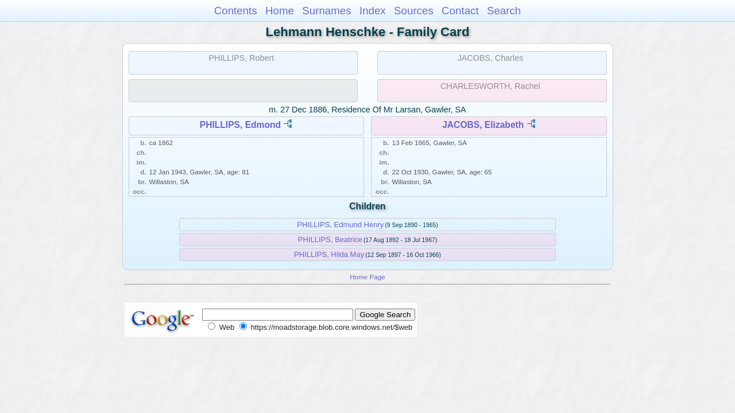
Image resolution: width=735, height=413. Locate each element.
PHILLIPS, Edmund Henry (340, 224)
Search (504, 11)
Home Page (367, 276)
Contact (460, 11)
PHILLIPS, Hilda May (329, 254)
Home (279, 11)
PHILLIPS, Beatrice (330, 239)
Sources (414, 11)
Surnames (326, 11)
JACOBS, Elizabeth (483, 125)
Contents (235, 11)
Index (372, 11)
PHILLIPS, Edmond (240, 125)
